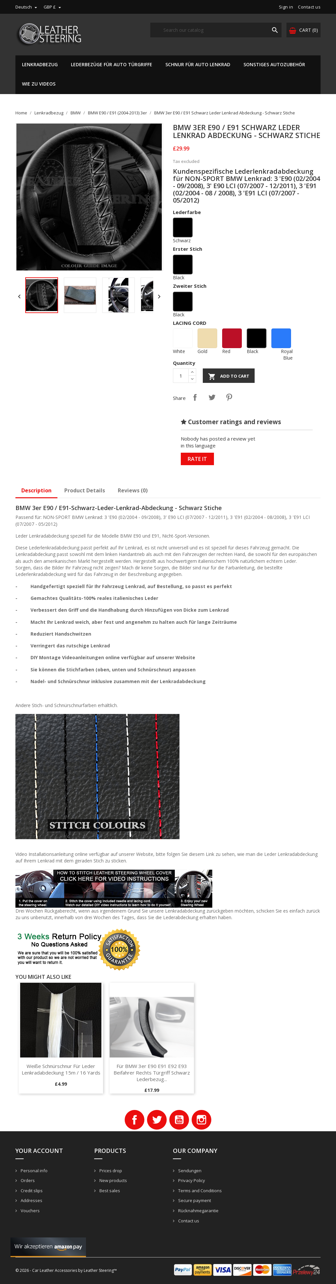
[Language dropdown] (27, 7)
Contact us (309, 7)
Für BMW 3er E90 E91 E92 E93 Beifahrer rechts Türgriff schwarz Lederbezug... (152, 1072)
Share (194, 397)
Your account (39, 1151)
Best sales (109, 1191)
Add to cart (228, 377)
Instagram (201, 1120)
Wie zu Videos (38, 84)
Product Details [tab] (84, 490)
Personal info (34, 1171)
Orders (27, 1180)
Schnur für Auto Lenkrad (197, 64)
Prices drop (110, 1171)
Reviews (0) (133, 490)
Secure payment (194, 1200)
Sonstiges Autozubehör (274, 64)
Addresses (31, 1200)
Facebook (134, 1120)
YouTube (179, 1120)
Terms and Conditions (199, 1191)
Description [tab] (36, 490)
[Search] (216, 30)
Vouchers (30, 1211)
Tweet (212, 397)
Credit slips (31, 1191)
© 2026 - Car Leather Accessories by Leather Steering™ (66, 1270)
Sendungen (189, 1171)
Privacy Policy (191, 1180)
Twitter (157, 1120)
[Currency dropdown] (53, 7)
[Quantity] (181, 375)
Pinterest (229, 397)
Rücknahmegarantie (198, 1211)
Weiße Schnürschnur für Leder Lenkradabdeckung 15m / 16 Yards (61, 1069)
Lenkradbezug (40, 64)
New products (112, 1180)
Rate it (197, 459)
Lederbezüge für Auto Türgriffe (111, 64)
